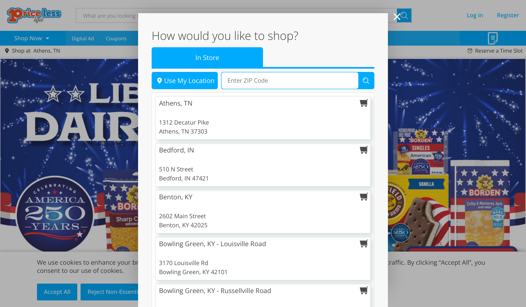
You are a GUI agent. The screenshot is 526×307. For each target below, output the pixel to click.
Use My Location (185, 104)
